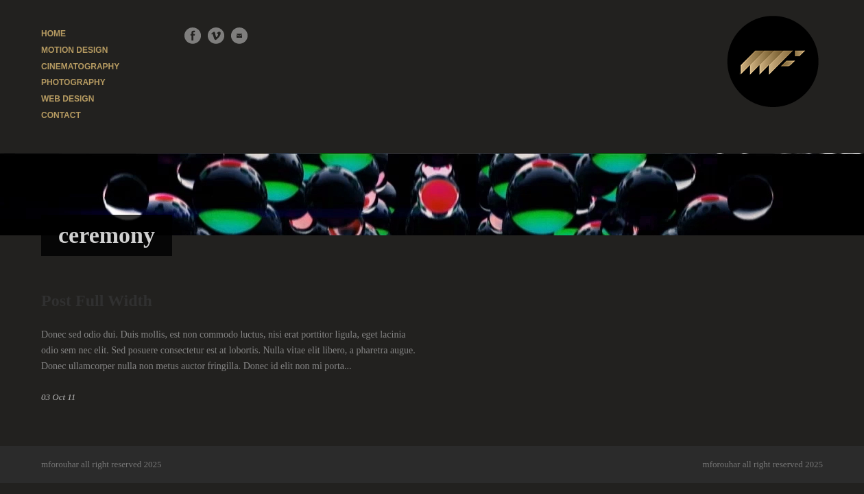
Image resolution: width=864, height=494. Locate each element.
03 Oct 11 (58, 397)
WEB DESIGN (67, 99)
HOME (53, 33)
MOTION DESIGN (74, 50)
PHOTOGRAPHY (73, 82)
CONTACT (61, 115)
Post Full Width (96, 300)
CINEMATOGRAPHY (80, 66)
